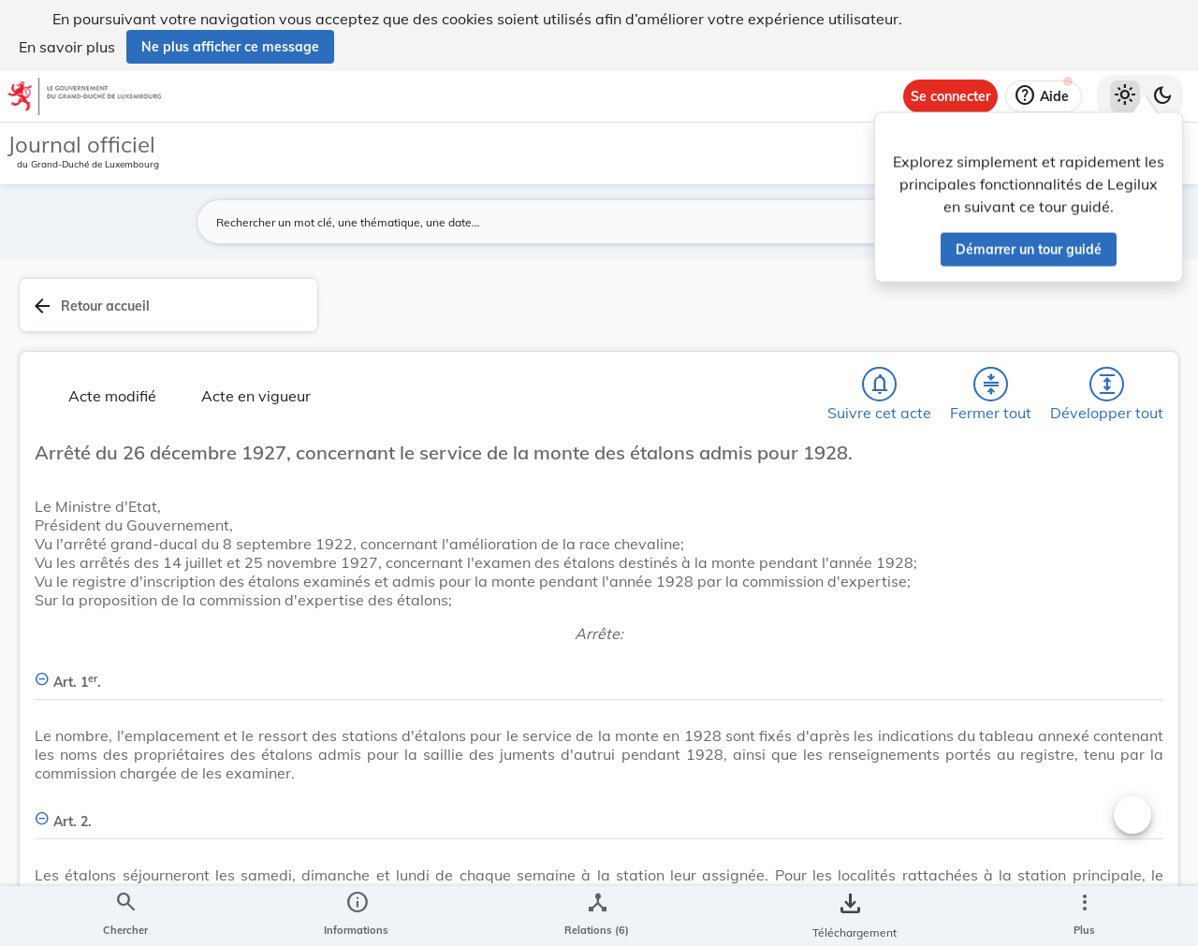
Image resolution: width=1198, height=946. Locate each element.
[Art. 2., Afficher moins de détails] (574, 896)
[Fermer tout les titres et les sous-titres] (478, 334)
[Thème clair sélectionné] (1125, 96)
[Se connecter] (950, 96)
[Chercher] (370, 334)
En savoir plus (67, 46)
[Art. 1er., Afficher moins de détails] (574, 701)
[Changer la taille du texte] (792, 815)
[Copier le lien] (934, 714)
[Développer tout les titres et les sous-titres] (532, 334)
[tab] (1125, 326)
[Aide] (1043, 96)
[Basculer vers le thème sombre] (1162, 96)
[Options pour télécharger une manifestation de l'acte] (1125, 564)
